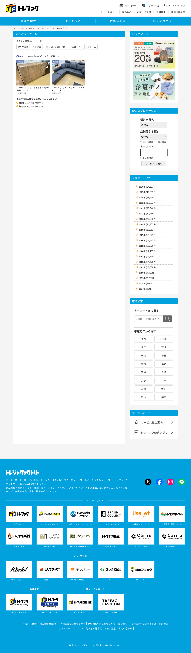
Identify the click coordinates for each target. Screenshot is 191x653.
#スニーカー (76, 46)
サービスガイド (109, 12)
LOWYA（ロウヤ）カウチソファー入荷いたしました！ (68, 89)
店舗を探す (28, 21)
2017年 (147, 235)
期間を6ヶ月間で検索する (31, 106)
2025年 (147, 192)
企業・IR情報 (144, 12)
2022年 (147, 208)
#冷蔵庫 (37, 46)
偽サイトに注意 (108, 628)
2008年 (145, 283)
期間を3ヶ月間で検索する (31, 102)
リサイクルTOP (19, 28)
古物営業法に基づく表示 (72, 623)
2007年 (145, 288)
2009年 (146, 278)
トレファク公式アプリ (151, 432)
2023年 (147, 202)
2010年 (146, 272)
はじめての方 (153, 5)
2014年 (147, 251)
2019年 (147, 224)
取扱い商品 (118, 21)
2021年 (147, 213)
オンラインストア (176, 5)
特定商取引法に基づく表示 (101, 623)
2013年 (147, 256)
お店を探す (31, 28)
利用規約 (163, 623)
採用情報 (161, 12)
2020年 (147, 218)
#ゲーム (92, 46)
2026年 (147, 186)
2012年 (147, 261)
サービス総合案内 (148, 422)
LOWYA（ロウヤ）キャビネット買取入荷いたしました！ (32, 89)
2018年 (147, 229)
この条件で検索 (153, 163)
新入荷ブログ (162, 21)
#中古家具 (23, 46)
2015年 (147, 245)
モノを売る (73, 21)
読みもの (127, 12)
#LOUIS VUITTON (56, 46)
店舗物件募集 (178, 12)
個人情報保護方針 (48, 623)
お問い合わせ (125, 628)
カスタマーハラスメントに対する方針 (78, 628)
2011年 (147, 267)
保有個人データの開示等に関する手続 (137, 623)
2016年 (147, 240)
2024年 (147, 197)
